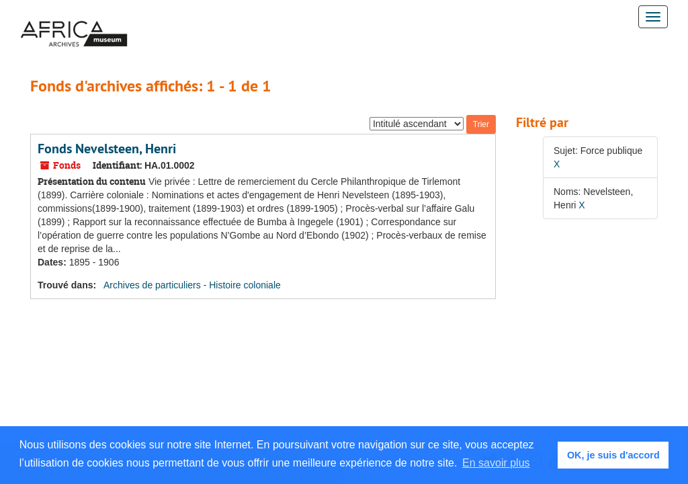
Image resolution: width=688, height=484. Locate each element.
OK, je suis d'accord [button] (613, 455)
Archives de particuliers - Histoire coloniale (192, 285)
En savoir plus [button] (496, 463)
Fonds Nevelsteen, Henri (107, 148)
